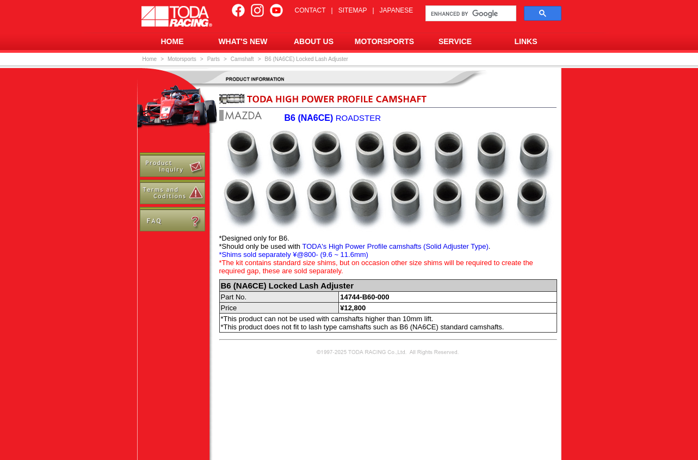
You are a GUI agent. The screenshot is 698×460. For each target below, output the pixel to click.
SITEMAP (352, 10)
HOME (172, 41)
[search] (470, 14)
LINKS (526, 41)
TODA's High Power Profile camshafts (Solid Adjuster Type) (395, 246)
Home (150, 59)
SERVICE (455, 41)
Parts (213, 59)
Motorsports (182, 59)
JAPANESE (396, 10)
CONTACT (310, 10)
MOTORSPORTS (384, 41)
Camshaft (242, 59)
